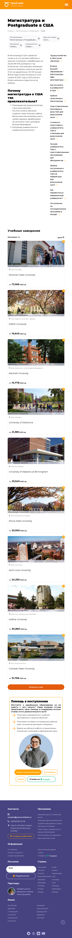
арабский (11, 908)
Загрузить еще (36, 687)
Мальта (55, 870)
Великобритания (44, 876)
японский (40, 918)
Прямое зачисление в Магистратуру (56, 98)
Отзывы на (47, 856)
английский (12, 905)
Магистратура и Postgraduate (27, 31)
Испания (41, 886)
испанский (12, 915)
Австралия (42, 867)
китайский (12, 921)
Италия (40, 889)
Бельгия (41, 873)
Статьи (40, 853)
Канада (40, 892)
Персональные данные (47, 849)
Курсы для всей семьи (46, 838)
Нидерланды (57, 873)
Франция (55, 886)
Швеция (55, 892)
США (54, 883)
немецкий (40, 905)
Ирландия (42, 883)
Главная (11, 31)
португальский (42, 908)
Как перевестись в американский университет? (57, 194)
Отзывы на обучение (22, 836)
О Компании (50, 772)
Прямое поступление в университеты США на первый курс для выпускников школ (57, 175)
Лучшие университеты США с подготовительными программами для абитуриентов (57, 152)
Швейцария (56, 889)
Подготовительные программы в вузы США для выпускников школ (57, 111)
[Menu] (66, 4)
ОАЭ (53, 876)
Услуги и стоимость (15, 853)
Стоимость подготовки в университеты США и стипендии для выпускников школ (57, 130)
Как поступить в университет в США (57, 88)
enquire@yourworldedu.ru (19, 817)
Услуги (20, 779)
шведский (40, 915)
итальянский (12, 918)
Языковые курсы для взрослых (50, 820)
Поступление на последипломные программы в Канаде (57, 208)
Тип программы (16, 37)
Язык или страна (49, 37)
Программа (14, 44)
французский (42, 911)
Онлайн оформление (16, 856)
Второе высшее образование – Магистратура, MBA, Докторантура (57, 73)
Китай (54, 867)
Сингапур (55, 879)
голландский (13, 911)
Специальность (31, 44)
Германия (41, 879)
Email (11, 868)
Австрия (41, 870)
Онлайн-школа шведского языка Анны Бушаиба (25, 891)
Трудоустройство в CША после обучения (57, 58)
